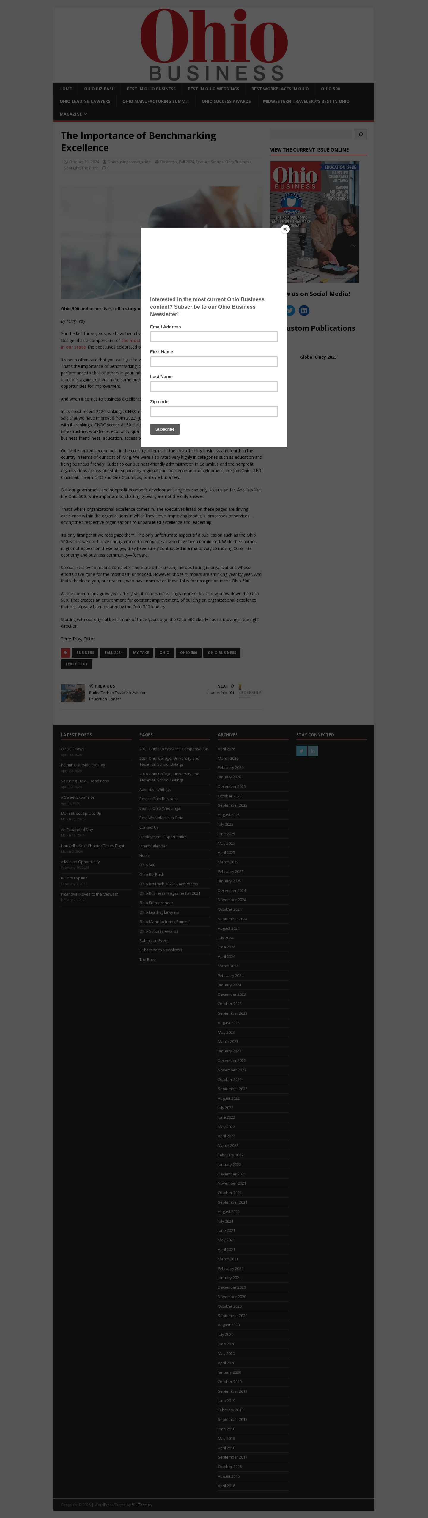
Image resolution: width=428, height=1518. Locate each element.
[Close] (285, 229)
